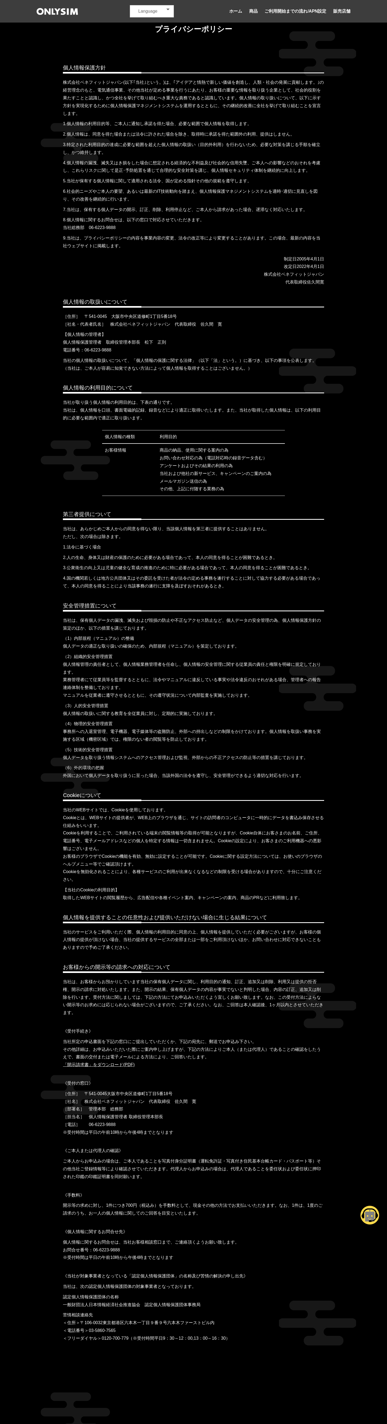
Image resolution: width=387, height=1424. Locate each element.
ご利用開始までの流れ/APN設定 (295, 11)
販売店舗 (341, 11)
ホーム (235, 11)
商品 (253, 11)
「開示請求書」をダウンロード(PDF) (99, 1064)
